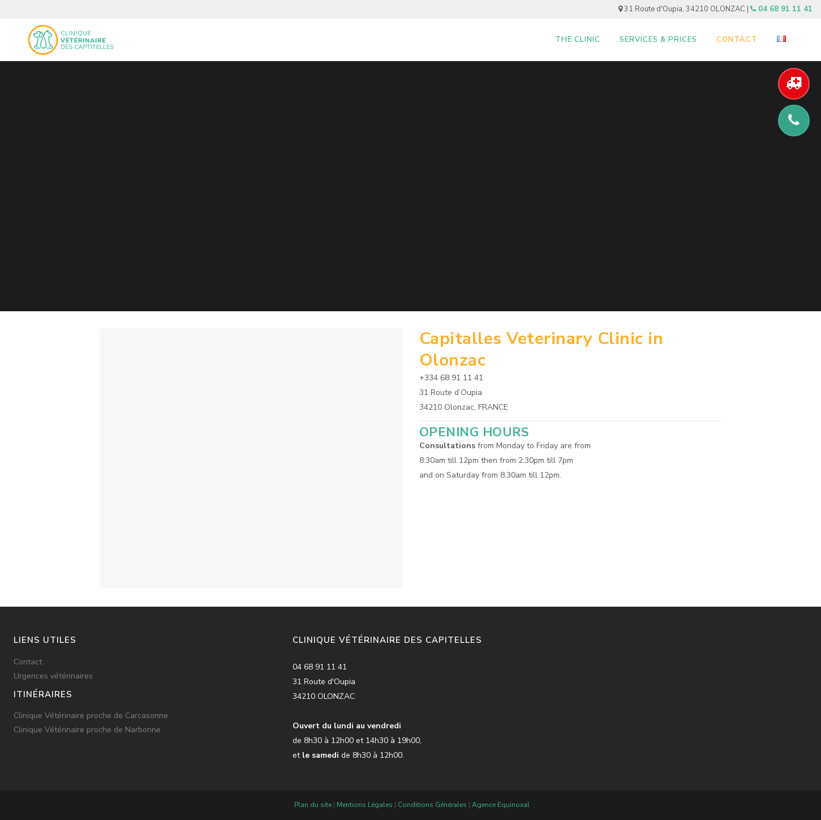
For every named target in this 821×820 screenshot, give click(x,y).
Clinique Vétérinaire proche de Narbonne (87, 730)
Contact (28, 662)
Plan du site (313, 804)
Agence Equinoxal (501, 804)
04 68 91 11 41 (781, 9)
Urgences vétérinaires (53, 676)
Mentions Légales (365, 804)
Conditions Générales (432, 804)
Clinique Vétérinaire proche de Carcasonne (91, 716)
